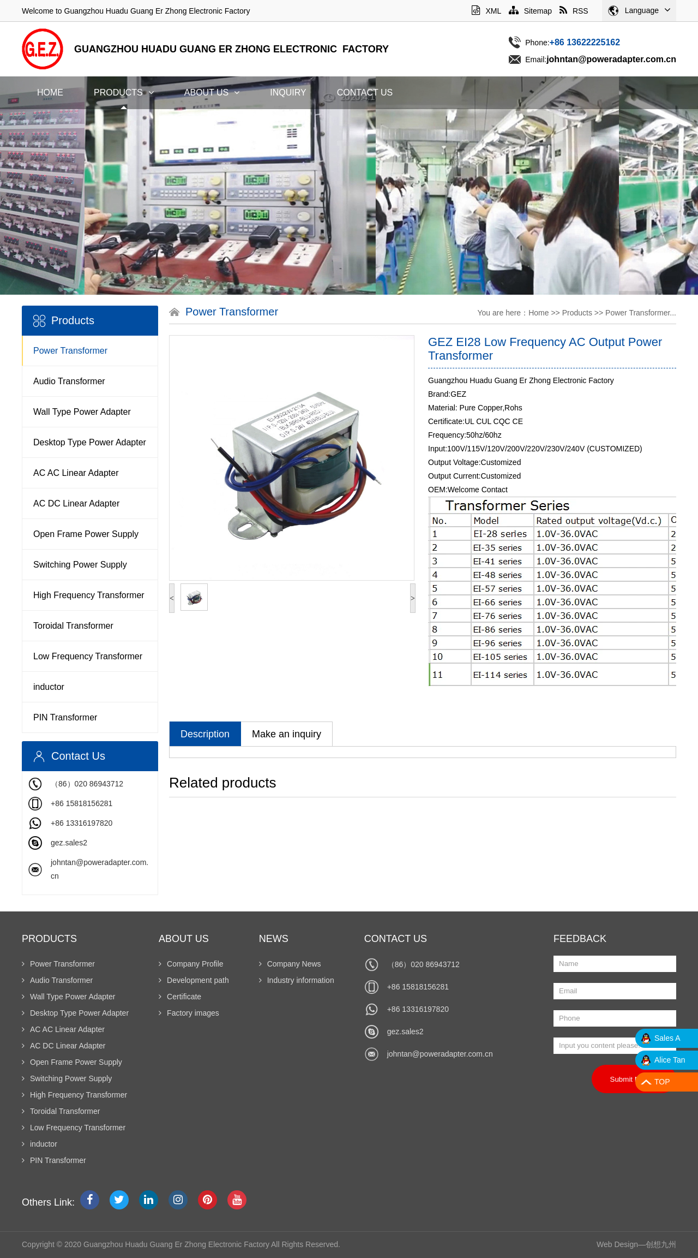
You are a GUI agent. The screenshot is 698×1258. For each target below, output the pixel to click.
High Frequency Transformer (89, 595)
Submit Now (634, 1078)
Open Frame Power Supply (86, 534)
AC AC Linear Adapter (76, 473)
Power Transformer (70, 350)
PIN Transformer (65, 717)
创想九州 (661, 1244)
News (273, 938)
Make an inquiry (286, 734)
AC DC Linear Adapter (76, 503)
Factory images (189, 1013)
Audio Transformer (69, 381)
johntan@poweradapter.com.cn (440, 1054)
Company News (290, 963)
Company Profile (191, 963)
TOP (662, 1081)
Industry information (296, 980)
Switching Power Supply (80, 564)
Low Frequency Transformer (87, 656)
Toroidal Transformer (73, 625)
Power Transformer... (640, 312)
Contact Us (365, 92)
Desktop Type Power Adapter (89, 442)
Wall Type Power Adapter (82, 411)
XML (486, 11)
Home (50, 92)
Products (124, 92)
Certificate (180, 996)
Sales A (667, 1038)
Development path (194, 980)
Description (205, 734)
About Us (212, 92)
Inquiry (288, 92)
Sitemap (530, 11)
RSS (573, 11)
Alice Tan (669, 1060)
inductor (48, 686)
